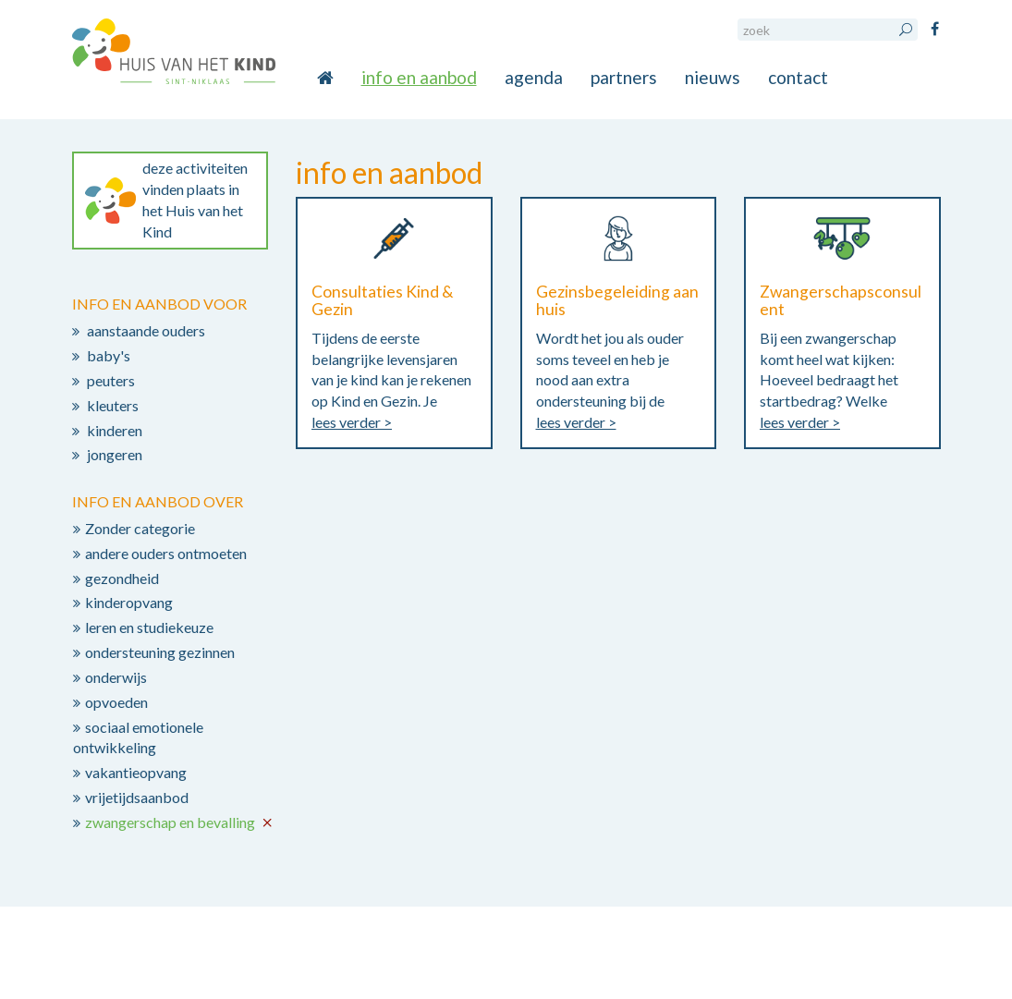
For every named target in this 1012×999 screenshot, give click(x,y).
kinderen (114, 430)
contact (798, 77)
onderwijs (116, 677)
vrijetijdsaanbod (137, 797)
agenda (534, 77)
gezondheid (122, 578)
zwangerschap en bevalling (170, 822)
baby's (108, 355)
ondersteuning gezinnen (160, 652)
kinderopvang (129, 602)
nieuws (712, 77)
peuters (111, 380)
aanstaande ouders (146, 330)
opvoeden (116, 702)
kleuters (113, 405)
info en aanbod (419, 77)
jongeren (114, 454)
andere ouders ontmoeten (166, 553)
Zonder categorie (140, 528)
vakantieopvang (136, 772)
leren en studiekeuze (149, 627)
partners (624, 77)
